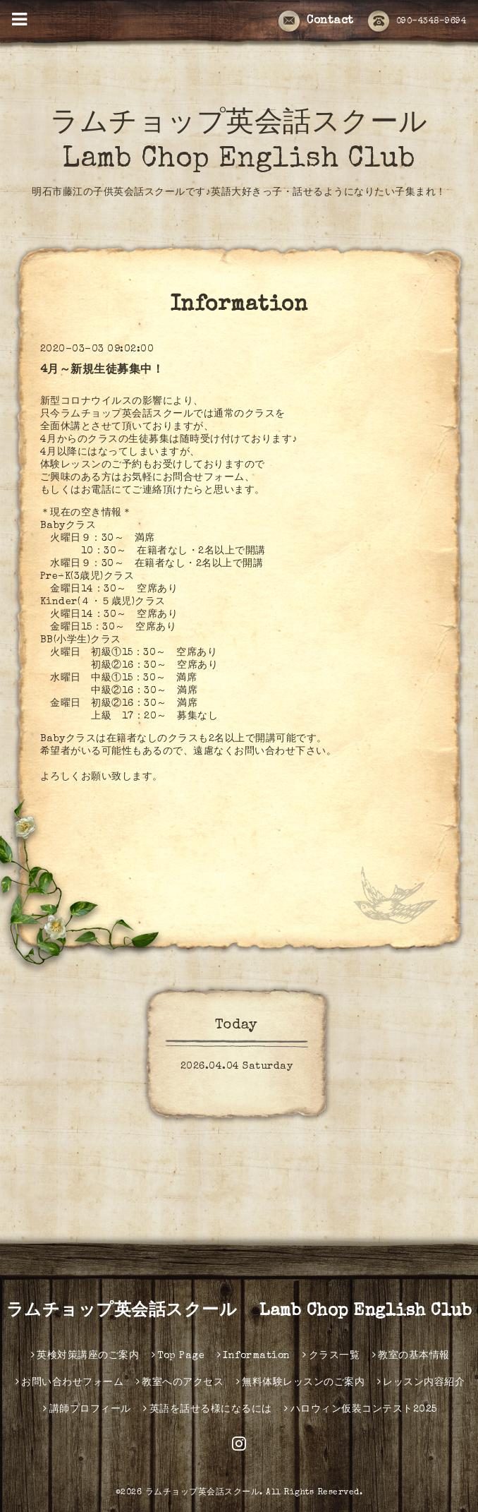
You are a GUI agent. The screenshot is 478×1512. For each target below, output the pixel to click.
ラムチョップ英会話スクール (202, 1493)
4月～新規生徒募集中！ (102, 370)
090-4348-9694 (417, 22)
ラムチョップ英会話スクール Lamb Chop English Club (239, 1311)
